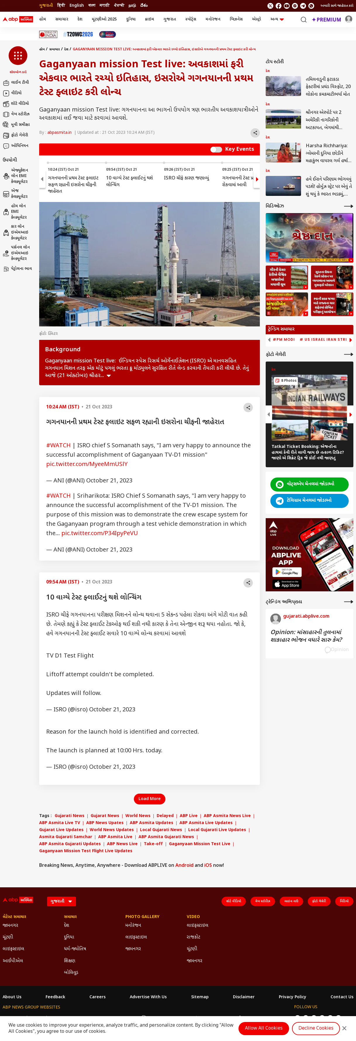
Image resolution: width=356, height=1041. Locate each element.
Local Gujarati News (161, 830)
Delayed (165, 816)
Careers (97, 997)
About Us (12, 997)
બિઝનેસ (236, 19)
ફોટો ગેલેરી (15, 135)
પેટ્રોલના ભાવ (17, 269)
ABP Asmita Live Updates (206, 823)
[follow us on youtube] (286, 5)
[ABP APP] (287, 572)
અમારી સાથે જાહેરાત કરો (337, 6)
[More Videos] (348, 206)
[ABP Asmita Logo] (18, 19)
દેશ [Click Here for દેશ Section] (66, 926)
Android (184, 866)
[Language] (61, 901)
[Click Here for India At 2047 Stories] (107, 34)
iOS (208, 866)
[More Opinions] (348, 602)
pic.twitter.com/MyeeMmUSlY (87, 464)
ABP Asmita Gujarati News (166, 837)
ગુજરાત (169, 19)
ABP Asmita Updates (151, 823)
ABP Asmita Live (115, 837)
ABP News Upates (105, 823)
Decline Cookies (315, 1028)
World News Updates (112, 830)
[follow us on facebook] (278, 5)
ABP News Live (122, 844)
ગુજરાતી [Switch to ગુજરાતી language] (46, 5)
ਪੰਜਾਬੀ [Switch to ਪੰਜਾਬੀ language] (119, 5)
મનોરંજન (212, 19)
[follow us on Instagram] (294, 5)
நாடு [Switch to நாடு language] (132, 5)
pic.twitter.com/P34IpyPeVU (99, 533)
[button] (18, 60)
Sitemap (200, 997)
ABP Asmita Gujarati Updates (70, 844)
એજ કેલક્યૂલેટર (15, 194)
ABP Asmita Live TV (59, 823)
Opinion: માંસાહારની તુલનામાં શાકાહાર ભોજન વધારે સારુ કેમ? (306, 636)
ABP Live (189, 816)
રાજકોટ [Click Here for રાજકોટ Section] (193, 937)
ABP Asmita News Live (227, 816)
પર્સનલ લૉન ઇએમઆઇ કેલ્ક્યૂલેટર (16, 253)
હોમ (42, 19)
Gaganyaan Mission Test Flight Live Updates (85, 851)
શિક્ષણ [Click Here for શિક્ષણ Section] (69, 961)
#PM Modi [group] (284, 339)
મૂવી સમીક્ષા (16, 125)
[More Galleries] (348, 354)
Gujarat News (105, 816)
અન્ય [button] (277, 19)
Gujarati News (69, 816)
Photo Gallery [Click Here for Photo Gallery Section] (142, 917)
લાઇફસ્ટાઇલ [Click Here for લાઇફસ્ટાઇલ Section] (13, 949)
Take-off (153, 844)
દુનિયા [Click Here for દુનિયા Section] (69, 937)
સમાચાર (61, 19)
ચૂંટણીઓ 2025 (104, 19)
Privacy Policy (292, 997)
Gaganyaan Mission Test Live (199, 844)
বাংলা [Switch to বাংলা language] (91, 5)
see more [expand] (108, 376)
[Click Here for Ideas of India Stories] (48, 34)
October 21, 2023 (109, 481)
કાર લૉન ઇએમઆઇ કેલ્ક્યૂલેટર (15, 232)
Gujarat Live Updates (61, 830)
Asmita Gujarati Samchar (65, 837)
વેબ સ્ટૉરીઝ (16, 114)
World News (138, 816)
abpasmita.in (59, 133)
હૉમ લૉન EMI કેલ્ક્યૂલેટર (15, 211)
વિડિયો (344, 901)
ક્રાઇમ (149, 19)
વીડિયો (12, 93)
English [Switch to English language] (77, 5)
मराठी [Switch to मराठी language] (105, 5)
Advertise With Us (148, 997)
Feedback (55, 997)
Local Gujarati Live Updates (217, 830)
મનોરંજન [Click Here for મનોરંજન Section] (133, 926)
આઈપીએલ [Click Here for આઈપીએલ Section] (13, 961)
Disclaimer (244, 997)
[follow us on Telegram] (303, 5)
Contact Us (342, 997)
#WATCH (58, 446)
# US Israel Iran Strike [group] (326, 339)
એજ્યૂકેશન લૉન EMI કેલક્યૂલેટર (15, 176)
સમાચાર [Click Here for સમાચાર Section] (70, 917)
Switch (216, 150)
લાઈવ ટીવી (16, 82)
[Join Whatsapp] (311, 5)
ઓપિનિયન (15, 146)
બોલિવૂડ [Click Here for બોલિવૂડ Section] (71, 973)
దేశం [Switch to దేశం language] (144, 5)
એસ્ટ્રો (256, 19)
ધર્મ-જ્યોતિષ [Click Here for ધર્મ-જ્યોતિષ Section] (75, 949)
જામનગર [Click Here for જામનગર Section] (10, 926)
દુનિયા (131, 19)
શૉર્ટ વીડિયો (16, 103)
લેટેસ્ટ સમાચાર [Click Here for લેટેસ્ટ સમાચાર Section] (14, 917)
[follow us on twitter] (270, 5)
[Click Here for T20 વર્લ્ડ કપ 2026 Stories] (78, 34)
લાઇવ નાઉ (291, 901)
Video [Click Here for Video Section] (193, 917)
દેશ (79, 19)
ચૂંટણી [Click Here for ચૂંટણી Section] (8, 937)
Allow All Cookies (264, 1028)
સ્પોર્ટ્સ (190, 19)
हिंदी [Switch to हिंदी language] (61, 5)
